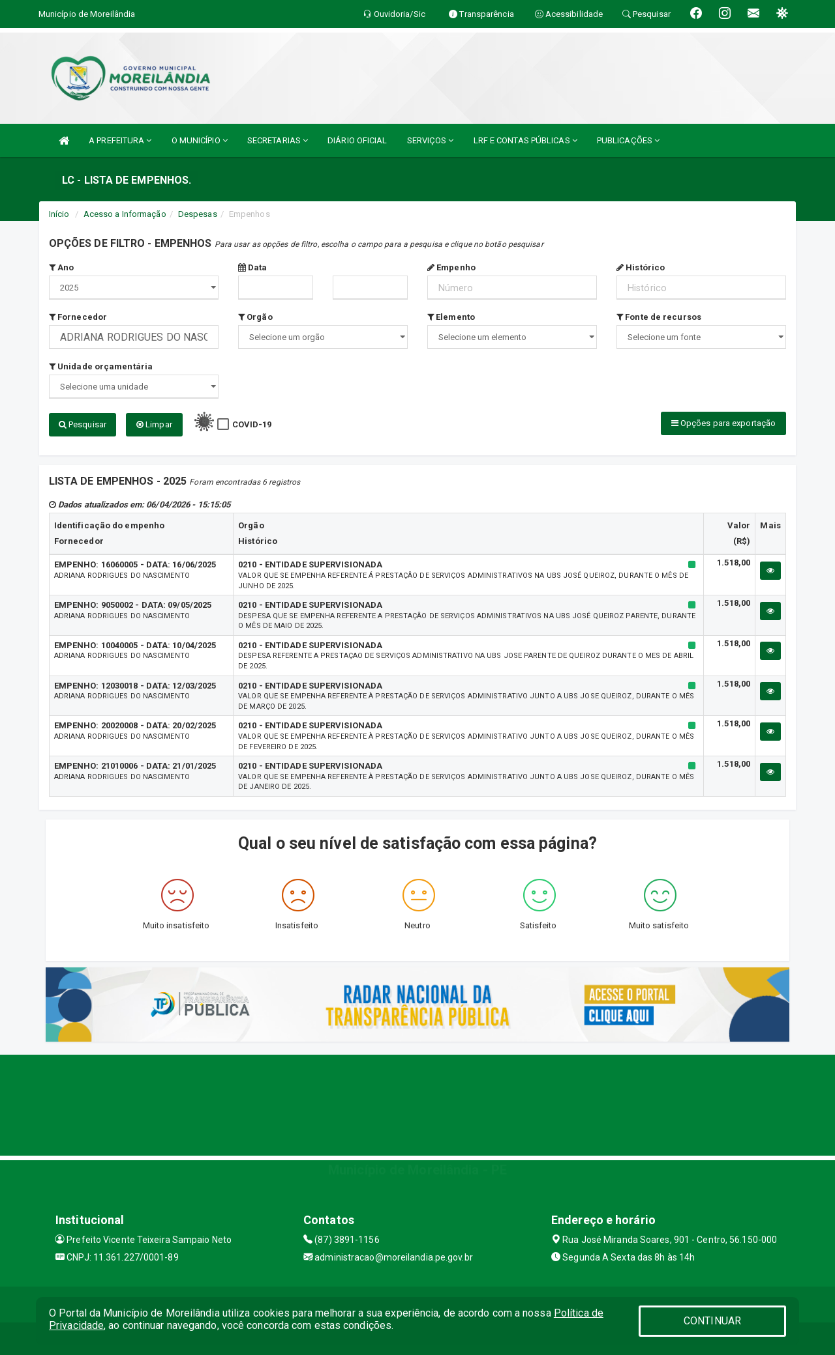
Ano (61, 267)
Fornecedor (78, 317)
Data (252, 267)
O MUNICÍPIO (200, 140)
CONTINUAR (712, 1321)
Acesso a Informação (125, 214)
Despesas (197, 214)
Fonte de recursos (658, 317)
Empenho (451, 267)
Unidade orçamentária (101, 366)
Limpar (154, 424)
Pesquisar (82, 424)
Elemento (451, 317)
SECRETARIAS (277, 140)
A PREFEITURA (120, 140)
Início (59, 214)
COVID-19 (252, 424)
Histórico (640, 267)
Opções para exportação (723, 423)
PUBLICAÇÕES (628, 140)
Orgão (255, 317)
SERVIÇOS (430, 140)
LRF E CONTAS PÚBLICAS (525, 140)
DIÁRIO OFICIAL (357, 140)
